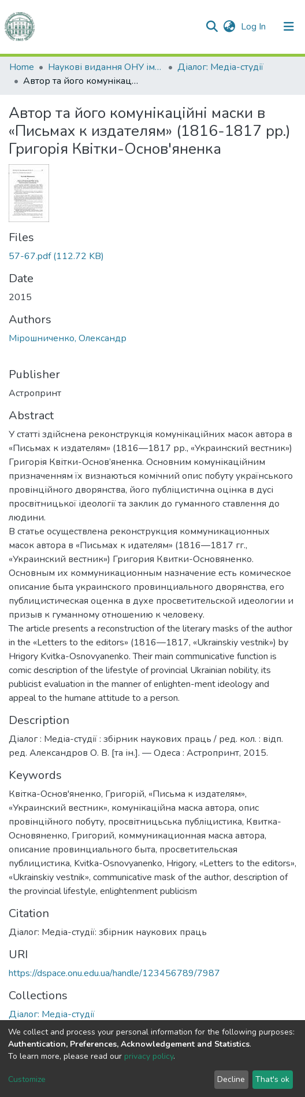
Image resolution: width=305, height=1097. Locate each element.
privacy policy (148, 1056)
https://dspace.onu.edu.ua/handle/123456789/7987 (114, 973)
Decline (231, 1079)
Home (21, 67)
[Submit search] (212, 26)
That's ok (272, 1079)
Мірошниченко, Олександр (68, 338)
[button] (229, 27)
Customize (27, 1079)
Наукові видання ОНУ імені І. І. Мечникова (105, 67)
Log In (254, 26)
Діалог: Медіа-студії (220, 67)
